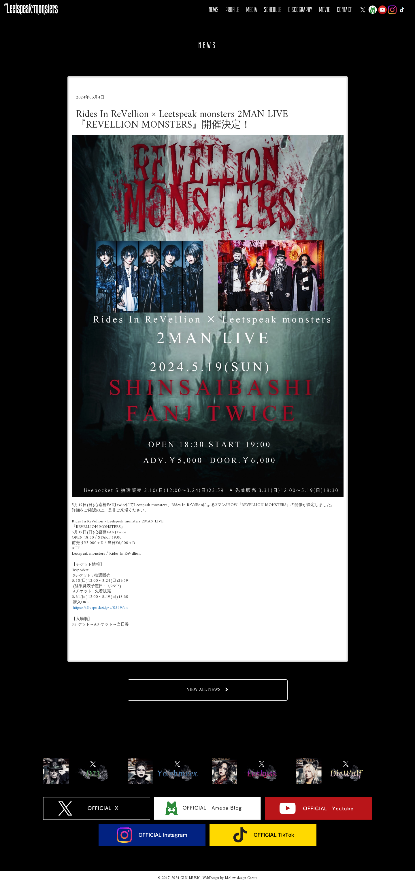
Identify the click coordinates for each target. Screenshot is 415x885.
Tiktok (402, 10)
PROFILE (232, 10)
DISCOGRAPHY (300, 10)
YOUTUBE (382, 10)
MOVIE (324, 10)
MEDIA (251, 10)
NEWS (213, 10)
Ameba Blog (372, 10)
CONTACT (344, 10)
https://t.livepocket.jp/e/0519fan (100, 607)
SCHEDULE (272, 10)
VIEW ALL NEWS (207, 690)
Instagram (392, 10)
